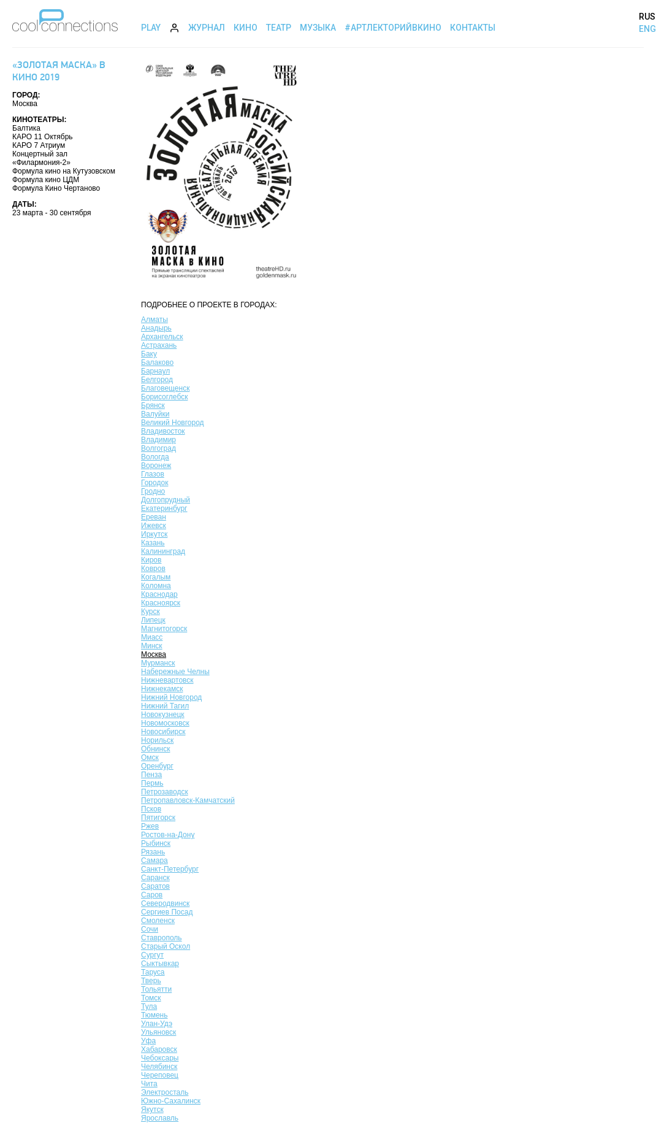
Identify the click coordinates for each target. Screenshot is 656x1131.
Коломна (156, 585)
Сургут (152, 955)
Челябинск (159, 1066)
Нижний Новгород (171, 697)
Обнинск (155, 749)
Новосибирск (163, 731)
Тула (149, 1006)
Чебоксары (159, 1058)
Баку (149, 354)
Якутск (152, 1109)
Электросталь (164, 1092)
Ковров (153, 568)
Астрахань (159, 345)
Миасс (151, 637)
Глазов (152, 474)
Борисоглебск (164, 397)
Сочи (149, 929)
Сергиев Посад (167, 912)
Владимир (158, 439)
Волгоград (158, 448)
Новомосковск (165, 723)
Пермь (152, 783)
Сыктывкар (160, 963)
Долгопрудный (165, 500)
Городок (154, 482)
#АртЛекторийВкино (393, 28)
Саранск (155, 877)
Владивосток (163, 431)
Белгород (157, 379)
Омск (150, 757)
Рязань (153, 852)
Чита (149, 1083)
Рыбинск (155, 843)
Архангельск (162, 336)
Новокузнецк (163, 714)
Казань (153, 543)
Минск (151, 646)
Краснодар (159, 594)
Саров (151, 895)
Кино (245, 28)
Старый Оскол (165, 946)
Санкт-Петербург (170, 869)
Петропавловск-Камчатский (188, 800)
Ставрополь (161, 938)
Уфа (148, 1041)
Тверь (151, 980)
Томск (151, 998)
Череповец (159, 1075)
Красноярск (160, 603)
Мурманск (158, 663)
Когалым (155, 577)
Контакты (472, 28)
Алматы (154, 319)
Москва (153, 654)
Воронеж (156, 465)
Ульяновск (158, 1032)
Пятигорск (158, 817)
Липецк (153, 620)
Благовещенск (165, 388)
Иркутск (154, 534)
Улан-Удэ (156, 1023)
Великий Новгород (172, 422)
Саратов (155, 886)
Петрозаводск (164, 792)
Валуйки (155, 414)
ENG (647, 29)
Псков (151, 809)
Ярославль (159, 1118)
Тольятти (156, 989)
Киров (151, 560)
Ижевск (153, 525)
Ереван (153, 517)
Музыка (318, 28)
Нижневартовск (167, 680)
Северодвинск (165, 903)
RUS (647, 16)
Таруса (153, 972)
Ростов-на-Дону (167, 834)
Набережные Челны (175, 671)
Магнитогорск (164, 628)
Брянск (153, 405)
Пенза (151, 774)
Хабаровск (159, 1049)
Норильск (157, 740)
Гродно (153, 491)
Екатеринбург (164, 508)
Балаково (157, 362)
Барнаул (155, 371)
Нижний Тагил (165, 706)
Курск (150, 611)
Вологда (155, 457)
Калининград (163, 551)
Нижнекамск (162, 688)
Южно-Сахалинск (170, 1101)
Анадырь (156, 328)
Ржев (150, 826)
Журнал (206, 28)
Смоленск (158, 920)
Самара (154, 860)
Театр (278, 28)
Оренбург (157, 766)
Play (151, 28)
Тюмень (154, 1015)
